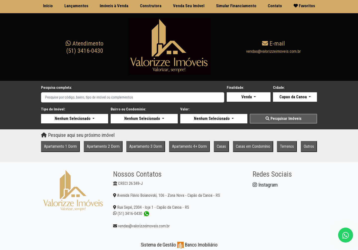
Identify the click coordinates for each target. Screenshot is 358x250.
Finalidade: (235, 87)
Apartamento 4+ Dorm (189, 146)
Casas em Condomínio (253, 146)
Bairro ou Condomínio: (128, 109)
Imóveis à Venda (114, 5)
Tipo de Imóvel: (53, 109)
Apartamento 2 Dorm (103, 146)
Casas (221, 146)
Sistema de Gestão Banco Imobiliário (179, 245)
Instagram (265, 185)
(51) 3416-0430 (84, 47)
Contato (275, 5)
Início (48, 5)
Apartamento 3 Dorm (145, 146)
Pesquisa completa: (56, 87)
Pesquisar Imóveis (284, 118)
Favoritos (304, 5)
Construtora (150, 5)
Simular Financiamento (236, 5)
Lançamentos (76, 5)
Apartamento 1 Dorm (60, 146)
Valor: (185, 109)
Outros (309, 146)
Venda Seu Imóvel (188, 5)
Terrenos (287, 146)
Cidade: (279, 87)
